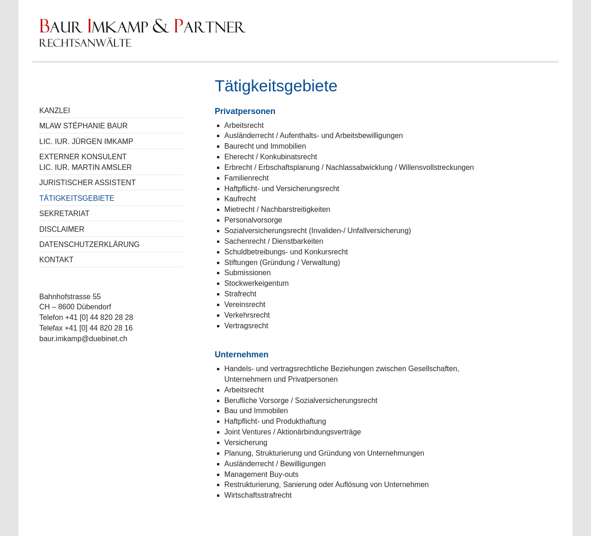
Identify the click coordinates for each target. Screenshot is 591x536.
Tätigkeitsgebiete (77, 198)
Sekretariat (64, 213)
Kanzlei (54, 110)
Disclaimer (61, 229)
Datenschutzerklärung (89, 244)
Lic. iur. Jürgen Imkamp (86, 141)
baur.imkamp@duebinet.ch (83, 339)
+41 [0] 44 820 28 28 (99, 317)
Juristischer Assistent (87, 183)
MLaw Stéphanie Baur (83, 126)
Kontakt (56, 260)
